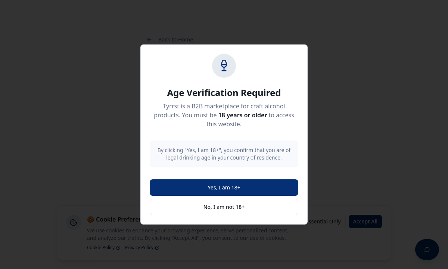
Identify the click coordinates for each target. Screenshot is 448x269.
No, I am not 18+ (224, 206)
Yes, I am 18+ (224, 187)
